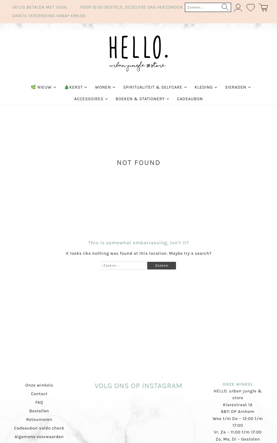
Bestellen (39, 411)
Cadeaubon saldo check (39, 428)
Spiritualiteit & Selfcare (152, 87)
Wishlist (251, 8)
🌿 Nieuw (41, 87)
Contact (39, 393)
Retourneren (39, 419)
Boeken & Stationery (140, 98)
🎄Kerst (73, 87)
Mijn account (238, 8)
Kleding (204, 87)
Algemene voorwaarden (39, 436)
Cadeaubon (190, 98)
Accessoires (88, 98)
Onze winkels (39, 385)
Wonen (103, 87)
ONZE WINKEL (238, 384)
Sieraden (235, 87)
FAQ (39, 402)
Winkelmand (263, 8)
